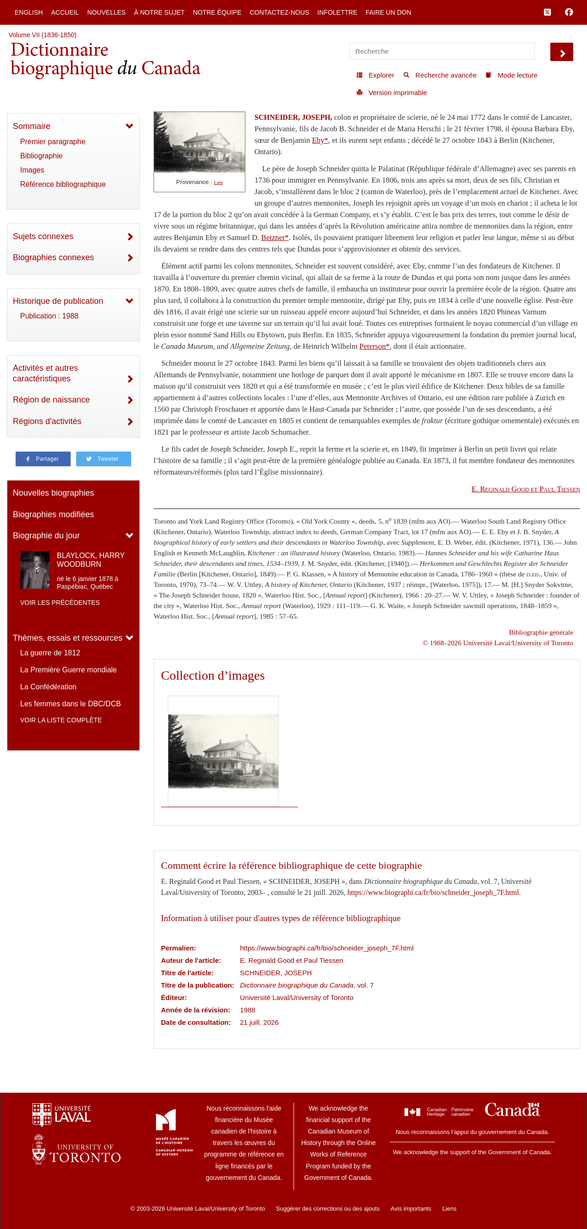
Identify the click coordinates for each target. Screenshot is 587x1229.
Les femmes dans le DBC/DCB (70, 704)
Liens (449, 1208)
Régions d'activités (47, 421)
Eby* (320, 140)
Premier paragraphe (52, 141)
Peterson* (375, 346)
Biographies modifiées (53, 514)
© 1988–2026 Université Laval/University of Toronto (498, 643)
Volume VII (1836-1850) (43, 35)
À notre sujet (159, 12)
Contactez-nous (279, 12)
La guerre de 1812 (50, 653)
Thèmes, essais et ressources (67, 637)
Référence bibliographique (63, 184)
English (29, 12)
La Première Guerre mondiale (68, 670)
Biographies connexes (53, 257)
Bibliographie (41, 156)
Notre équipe (217, 12)
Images (32, 170)
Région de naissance (51, 399)
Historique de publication (58, 301)
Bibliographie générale (541, 632)
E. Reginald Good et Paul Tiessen (525, 489)
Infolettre (337, 12)
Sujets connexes (43, 236)
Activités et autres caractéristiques (45, 373)
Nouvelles (106, 12)
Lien (218, 182)
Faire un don (388, 12)
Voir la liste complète (61, 720)
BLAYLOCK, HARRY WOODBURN (91, 560)
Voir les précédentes (60, 602)
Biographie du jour (46, 535)
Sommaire (31, 126)
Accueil (65, 12)
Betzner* (275, 237)
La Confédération (48, 687)
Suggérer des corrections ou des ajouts (328, 1208)
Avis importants (411, 1208)
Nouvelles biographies (53, 492)
